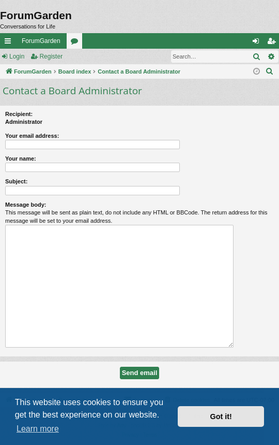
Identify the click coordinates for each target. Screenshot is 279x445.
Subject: (16, 181)
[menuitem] (269, 71)
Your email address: (32, 136)
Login (16, 56)
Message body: (25, 205)
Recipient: (19, 114)
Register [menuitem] (273, 43)
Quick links (10, 43)
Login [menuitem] (258, 43)
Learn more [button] (38, 428)
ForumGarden (41, 41)
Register (51, 56)
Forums (76, 43)
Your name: (20, 158)
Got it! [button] (221, 416)
